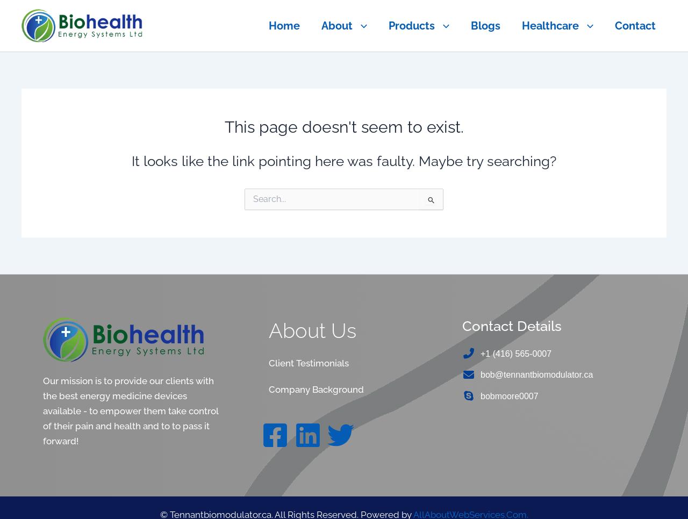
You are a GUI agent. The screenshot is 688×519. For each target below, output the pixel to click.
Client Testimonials (308, 363)
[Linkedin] (308, 435)
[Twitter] (341, 435)
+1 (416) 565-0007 (516, 353)
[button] (360, 25)
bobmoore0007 (510, 396)
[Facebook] (275, 435)
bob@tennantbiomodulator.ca (537, 375)
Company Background (316, 389)
